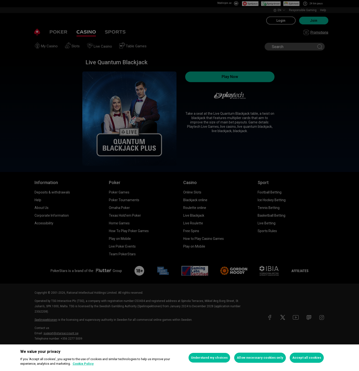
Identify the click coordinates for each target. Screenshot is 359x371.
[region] (179, 357)
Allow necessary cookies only (260, 357)
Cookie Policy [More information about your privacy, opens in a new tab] (83, 363)
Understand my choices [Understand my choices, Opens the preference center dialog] (209, 357)
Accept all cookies (306, 357)
